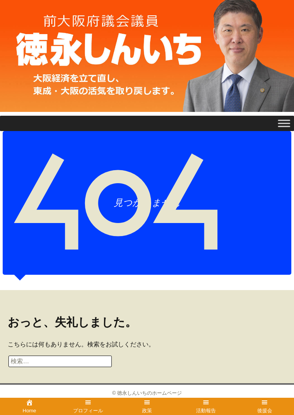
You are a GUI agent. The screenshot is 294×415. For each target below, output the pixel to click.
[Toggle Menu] (284, 123)
